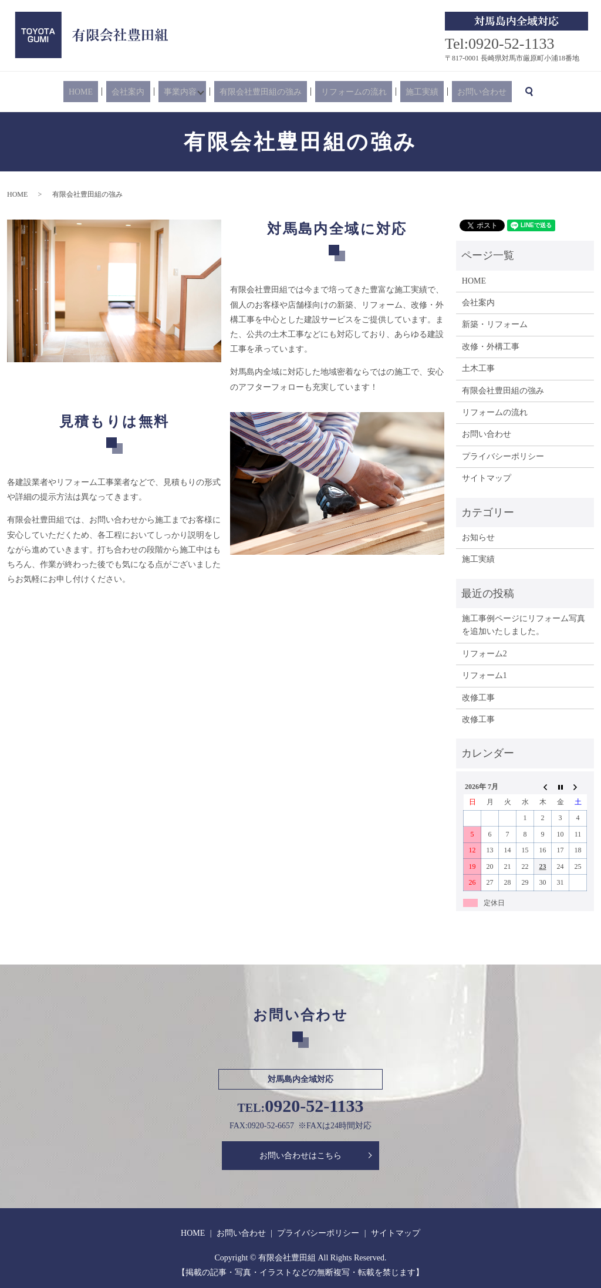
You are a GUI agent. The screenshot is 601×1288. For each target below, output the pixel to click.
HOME (109, 91)
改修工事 (478, 697)
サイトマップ (486, 478)
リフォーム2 (484, 653)
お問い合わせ (453, 91)
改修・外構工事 (490, 346)
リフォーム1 (484, 675)
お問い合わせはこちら (300, 1155)
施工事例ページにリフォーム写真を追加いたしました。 (523, 625)
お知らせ (478, 537)
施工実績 (404, 91)
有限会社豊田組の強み (265, 91)
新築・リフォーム (495, 324)
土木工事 (478, 368)
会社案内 (145, 91)
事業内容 (186, 91)
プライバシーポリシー (503, 456)
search (495, 91)
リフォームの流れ (347, 91)
